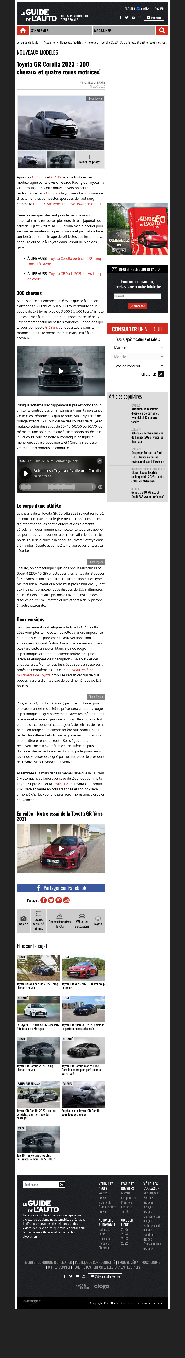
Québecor (127, 1303)
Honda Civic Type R (48, 203)
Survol (22, 957)
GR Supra (39, 177)
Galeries (67, 1083)
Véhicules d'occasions (82, 921)
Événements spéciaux (29, 1083)
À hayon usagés (148, 1209)
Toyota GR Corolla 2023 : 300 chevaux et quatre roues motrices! (127, 42)
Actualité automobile (107, 1222)
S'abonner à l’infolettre (105, 1276)
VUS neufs (105, 1202)
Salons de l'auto (105, 1232)
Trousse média (128, 1262)
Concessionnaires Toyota (60, 921)
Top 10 (21, 1128)
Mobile (30, 1262)
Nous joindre (150, 1262)
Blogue (135, 489)
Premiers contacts (126, 1204)
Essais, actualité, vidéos (38, 921)
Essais (66, 957)
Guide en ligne (127, 1222)
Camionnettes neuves (107, 1209)
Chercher (152, 374)
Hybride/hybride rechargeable (148, 469)
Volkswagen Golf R (86, 203)
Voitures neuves (104, 1195)
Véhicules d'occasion (151, 1186)
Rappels (135, 405)
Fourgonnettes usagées (152, 1246)
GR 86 (56, 177)
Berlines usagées (148, 1200)
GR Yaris (51, 327)
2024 (124, 1233)
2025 (124, 1229)
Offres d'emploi (59, 1267)
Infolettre (154, 17)
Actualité (49, 42)
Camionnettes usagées (151, 1218)
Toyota (98, 920)
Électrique (105, 1247)
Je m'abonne (137, 305)
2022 (124, 1243)
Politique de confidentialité (95, 1262)
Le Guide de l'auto (27, 42)
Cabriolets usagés (149, 1237)
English (159, 8)
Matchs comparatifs (128, 1195)
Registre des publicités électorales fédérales (106, 1267)
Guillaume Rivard (94, 82)
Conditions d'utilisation (55, 1262)
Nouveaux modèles (71, 42)
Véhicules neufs (106, 1186)
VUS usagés (150, 1192)
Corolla (52, 193)
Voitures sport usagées (151, 1227)
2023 (124, 1238)
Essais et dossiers (127, 1186)
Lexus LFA (60, 783)
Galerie (23, 920)
